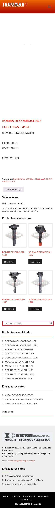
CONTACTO (26, 499)
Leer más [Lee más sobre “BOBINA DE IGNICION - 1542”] (35, 309)
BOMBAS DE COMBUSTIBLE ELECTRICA (32, 179)
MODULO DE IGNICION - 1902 (19, 366)
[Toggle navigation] (49, 6)
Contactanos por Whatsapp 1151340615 (24, 399)
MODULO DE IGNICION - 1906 (19, 362)
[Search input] (26, 323)
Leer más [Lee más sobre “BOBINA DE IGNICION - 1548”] (9, 309)
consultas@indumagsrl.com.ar (21, 460)
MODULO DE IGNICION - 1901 (19, 353)
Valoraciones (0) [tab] (14, 189)
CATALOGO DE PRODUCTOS (19, 395)
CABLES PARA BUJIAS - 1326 (18, 378)
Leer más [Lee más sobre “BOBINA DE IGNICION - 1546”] (9, 261)
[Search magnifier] (51, 323)
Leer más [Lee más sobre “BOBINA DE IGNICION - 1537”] (35, 261)
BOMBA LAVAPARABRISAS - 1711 (21, 345)
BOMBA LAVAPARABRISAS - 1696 (21, 341)
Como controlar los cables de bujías (21, 403)
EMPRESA (16, 496)
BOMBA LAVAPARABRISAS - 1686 (21, 357)
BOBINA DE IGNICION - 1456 (19, 370)
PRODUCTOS (8, 181)
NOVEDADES (43, 496)
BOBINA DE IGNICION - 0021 (19, 349)
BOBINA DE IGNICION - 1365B (19, 374)
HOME (5, 496)
